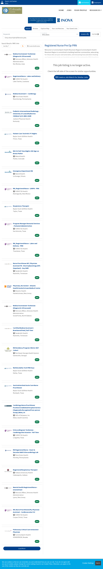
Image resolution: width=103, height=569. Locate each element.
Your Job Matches (58, 28)
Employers (96, 2)
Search (28, 28)
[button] (95, 34)
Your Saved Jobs (72, 28)
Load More (21, 548)
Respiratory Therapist (21, 206)
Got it (98, 563)
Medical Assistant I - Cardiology (24, 94)
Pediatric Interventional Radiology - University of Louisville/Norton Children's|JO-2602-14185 (26, 113)
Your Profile (80, 10)
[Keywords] (21, 34)
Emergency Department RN (23, 171)
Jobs (69, 10)
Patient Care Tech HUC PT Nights (25, 134)
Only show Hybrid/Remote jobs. (16, 38)
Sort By (5, 46)
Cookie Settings (88, 563)
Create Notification (33, 46)
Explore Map (45, 28)
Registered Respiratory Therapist (25, 470)
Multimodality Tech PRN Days (23, 368)
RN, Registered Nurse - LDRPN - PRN (26, 188)
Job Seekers (84, 2)
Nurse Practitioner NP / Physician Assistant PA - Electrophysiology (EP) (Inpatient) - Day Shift (26, 265)
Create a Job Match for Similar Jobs (72, 77)
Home (61, 10)
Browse (35, 28)
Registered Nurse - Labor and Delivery (26, 76)
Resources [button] (95, 10)
